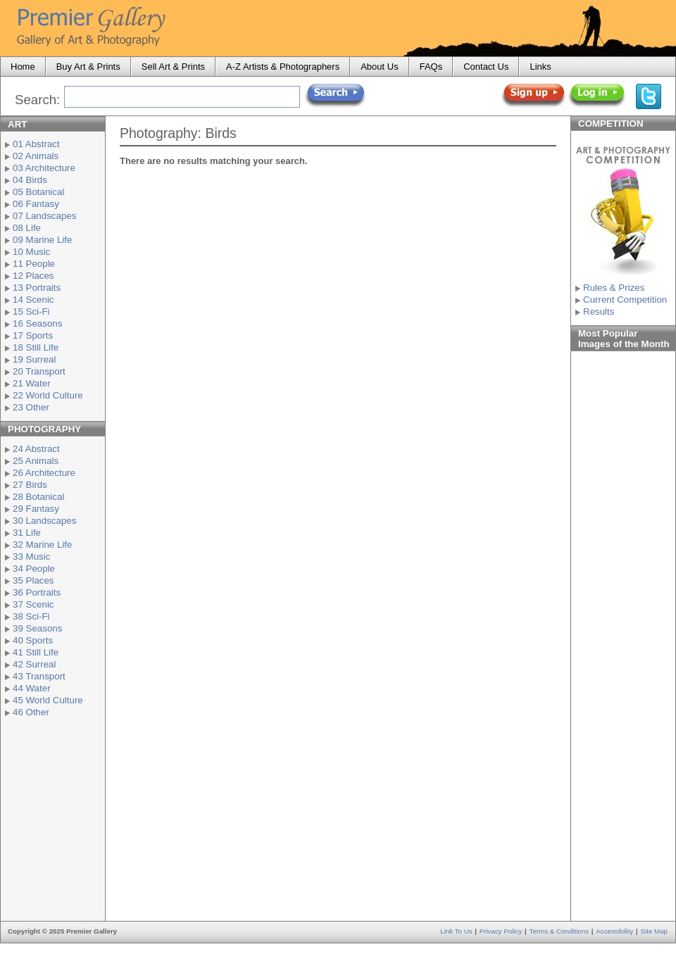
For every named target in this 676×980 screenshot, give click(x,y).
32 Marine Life (42, 544)
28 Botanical (38, 496)
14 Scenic (33, 299)
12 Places (33, 275)
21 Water (32, 383)
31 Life (27, 532)
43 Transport (39, 676)
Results (598, 311)
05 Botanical (38, 192)
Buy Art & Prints (88, 66)
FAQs (431, 66)
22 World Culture (48, 395)
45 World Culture (48, 700)
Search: (37, 99)
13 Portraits (37, 287)
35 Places (33, 580)
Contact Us (485, 66)
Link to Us (456, 931)
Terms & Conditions (559, 931)
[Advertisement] (53, 817)
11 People (34, 263)
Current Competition (625, 299)
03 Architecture (44, 168)
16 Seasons (37, 323)
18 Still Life (35, 347)
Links (540, 66)
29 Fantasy (36, 508)
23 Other (31, 407)
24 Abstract (36, 449)
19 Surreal (34, 359)
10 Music (31, 251)
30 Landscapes (44, 520)
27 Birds (30, 484)
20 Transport (39, 371)
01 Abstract (36, 144)
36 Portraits (37, 592)
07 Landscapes (44, 216)
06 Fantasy (36, 204)
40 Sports (33, 640)
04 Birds (30, 180)
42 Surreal (34, 664)
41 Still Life (35, 652)
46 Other (31, 712)
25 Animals (35, 461)
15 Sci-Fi (31, 311)
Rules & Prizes (613, 287)
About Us (379, 66)
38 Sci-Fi (31, 616)
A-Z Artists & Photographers (282, 66)
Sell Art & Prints (173, 66)
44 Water (32, 688)
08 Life (27, 227)
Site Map (654, 931)
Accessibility (614, 931)
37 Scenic (33, 604)
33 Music (31, 556)
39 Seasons (37, 628)
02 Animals (35, 156)
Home (23, 66)
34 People (34, 568)
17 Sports (33, 335)
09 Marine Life (42, 239)
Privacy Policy (501, 931)
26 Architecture (44, 472)
